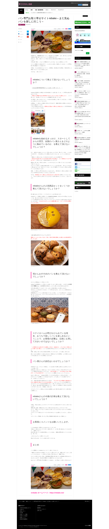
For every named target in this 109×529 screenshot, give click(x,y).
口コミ (47, 9)
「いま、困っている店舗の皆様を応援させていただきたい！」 (42, 12)
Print (20, 42)
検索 (31, 9)
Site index (87, 501)
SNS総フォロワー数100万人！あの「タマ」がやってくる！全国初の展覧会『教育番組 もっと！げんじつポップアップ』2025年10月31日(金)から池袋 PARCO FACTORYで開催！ (82, 149)
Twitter (21, 31)
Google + (21, 36)
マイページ (53, 9)
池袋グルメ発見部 (23, 515)
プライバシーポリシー (41, 509)
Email (21, 39)
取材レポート (23, 511)
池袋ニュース (21, 24)
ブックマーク (61, 9)
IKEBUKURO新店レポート (25, 507)
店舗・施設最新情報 (39, 9)
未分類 (21, 512)
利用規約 (39, 507)
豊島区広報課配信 (23, 519)
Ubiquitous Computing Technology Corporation (32, 525)
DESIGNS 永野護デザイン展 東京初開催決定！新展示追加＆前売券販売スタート (82, 139)
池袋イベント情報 (23, 514)
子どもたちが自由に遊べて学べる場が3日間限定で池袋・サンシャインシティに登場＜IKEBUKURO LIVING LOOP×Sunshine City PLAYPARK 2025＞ (83, 115)
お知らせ (22, 509)
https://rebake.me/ (57, 493)
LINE (77, 171)
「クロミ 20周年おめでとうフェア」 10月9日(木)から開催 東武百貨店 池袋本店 (82, 74)
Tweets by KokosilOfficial (80, 30)
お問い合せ (39, 510)
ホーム (26, 9)
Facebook (21, 34)
